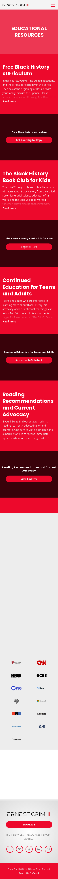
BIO (8, 834)
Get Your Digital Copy (29, 140)
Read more (9, 101)
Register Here (29, 247)
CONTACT (29, 838)
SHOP (46, 834)
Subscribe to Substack (29, 360)
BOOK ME (29, 824)
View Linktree (29, 479)
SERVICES (18, 834)
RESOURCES (33, 834)
